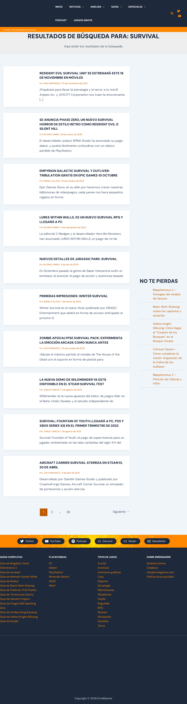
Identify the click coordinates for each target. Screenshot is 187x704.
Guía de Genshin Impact (15, 599)
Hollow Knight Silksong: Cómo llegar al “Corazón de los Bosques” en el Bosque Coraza (168, 334)
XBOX (52, 581)
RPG (100, 608)
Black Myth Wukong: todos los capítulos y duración (167, 311)
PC (50, 563)
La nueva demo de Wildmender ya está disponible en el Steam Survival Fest (74, 384)
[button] (79, 6)
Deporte (103, 581)
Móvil (52, 585)
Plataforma (104, 594)
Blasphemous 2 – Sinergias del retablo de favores (167, 294)
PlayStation (56, 572)
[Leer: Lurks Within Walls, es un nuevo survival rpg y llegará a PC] (19, 227)
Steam (53, 568)
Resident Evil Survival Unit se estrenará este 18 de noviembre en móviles (81, 75)
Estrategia (104, 585)
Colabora (152, 568)
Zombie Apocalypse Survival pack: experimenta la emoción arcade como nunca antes (75, 341)
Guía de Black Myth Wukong (17, 585)
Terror (101, 625)
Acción (102, 563)
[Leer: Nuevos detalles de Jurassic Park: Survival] (19, 266)
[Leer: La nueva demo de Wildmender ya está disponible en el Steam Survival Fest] (19, 393)
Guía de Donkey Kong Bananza (18, 612)
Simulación (104, 617)
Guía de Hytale (9, 621)
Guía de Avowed (10, 572)
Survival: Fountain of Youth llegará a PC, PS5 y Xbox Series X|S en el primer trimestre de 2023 (82, 428)
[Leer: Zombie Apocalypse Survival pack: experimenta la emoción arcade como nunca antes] (19, 350)
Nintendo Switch (59, 576)
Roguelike (104, 603)
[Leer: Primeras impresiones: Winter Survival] (19, 306)
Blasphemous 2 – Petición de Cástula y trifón (167, 382)
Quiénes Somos (156, 563)
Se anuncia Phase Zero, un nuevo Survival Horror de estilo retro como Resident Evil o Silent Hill (81, 123)
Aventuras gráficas (109, 572)
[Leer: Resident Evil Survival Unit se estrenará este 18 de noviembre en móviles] (19, 86)
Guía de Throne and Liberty (17, 594)
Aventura (103, 568)
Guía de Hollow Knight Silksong (19, 617)
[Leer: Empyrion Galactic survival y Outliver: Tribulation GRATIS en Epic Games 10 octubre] (19, 183)
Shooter (102, 612)
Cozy (101, 576)
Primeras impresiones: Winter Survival (75, 295)
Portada (7, 29)
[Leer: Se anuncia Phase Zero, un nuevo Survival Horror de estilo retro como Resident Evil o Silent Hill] (19, 135)
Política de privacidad (160, 576)
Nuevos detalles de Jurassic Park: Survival (80, 258)
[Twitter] (177, 11)
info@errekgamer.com (160, 572)
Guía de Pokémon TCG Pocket (18, 590)
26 (67, 518)
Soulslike (103, 621)
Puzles (101, 599)
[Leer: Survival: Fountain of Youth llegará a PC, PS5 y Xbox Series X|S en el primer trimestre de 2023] (19, 437)
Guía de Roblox (9, 581)
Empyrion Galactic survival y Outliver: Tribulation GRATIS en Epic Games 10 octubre (81, 172)
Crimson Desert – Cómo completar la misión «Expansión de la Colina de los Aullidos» (168, 360)
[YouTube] (178, 16)
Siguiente (120, 518)
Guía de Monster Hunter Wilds (18, 576)
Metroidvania (106, 590)
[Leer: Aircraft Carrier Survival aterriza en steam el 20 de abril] (19, 483)
